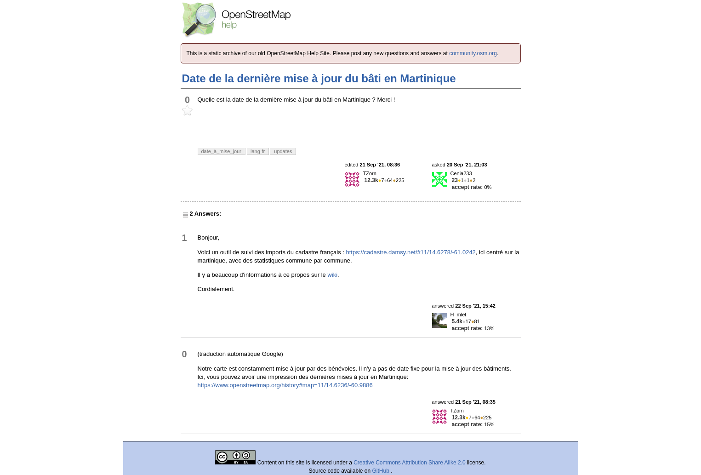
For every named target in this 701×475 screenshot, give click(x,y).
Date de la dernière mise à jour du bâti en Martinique (319, 78)
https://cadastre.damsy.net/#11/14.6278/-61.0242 (411, 252)
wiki (332, 274)
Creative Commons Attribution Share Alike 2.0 (409, 462)
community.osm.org (473, 53)
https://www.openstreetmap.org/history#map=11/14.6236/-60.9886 (285, 385)
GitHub (381, 471)
